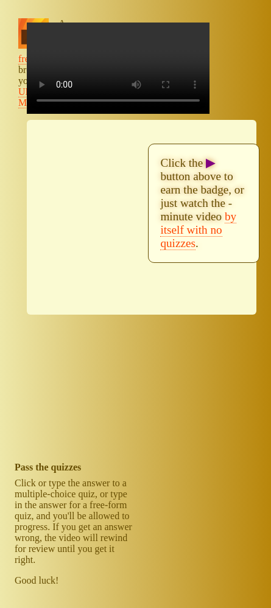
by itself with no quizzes (198, 230)
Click (25, 483)
